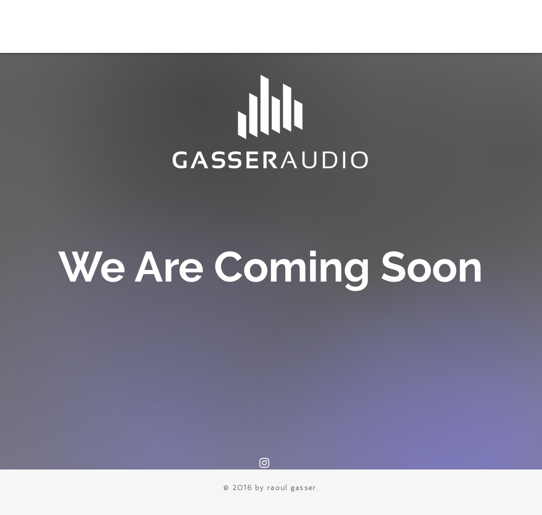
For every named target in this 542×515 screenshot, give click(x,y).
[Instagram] (264, 462)
